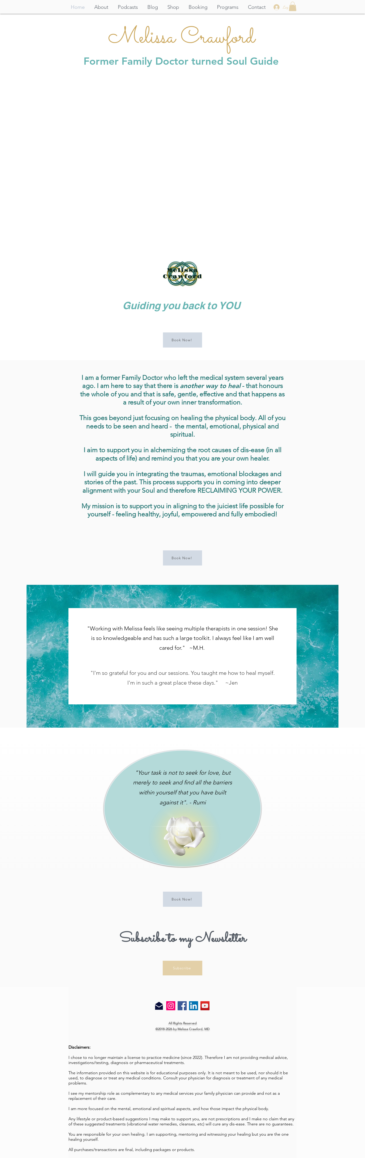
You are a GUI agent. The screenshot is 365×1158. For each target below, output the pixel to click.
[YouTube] (205, 1005)
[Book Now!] (182, 340)
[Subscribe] (182, 968)
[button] (293, 6)
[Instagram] (170, 1005)
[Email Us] (159, 1006)
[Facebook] (182, 1005)
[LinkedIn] (193, 1005)
